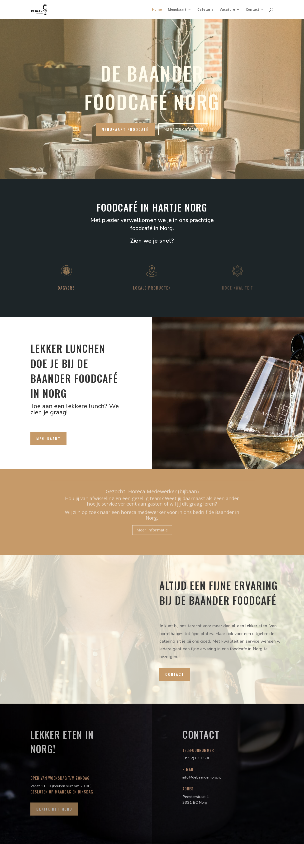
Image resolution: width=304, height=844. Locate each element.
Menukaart (177, 10)
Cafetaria (205, 10)
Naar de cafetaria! (183, 129)
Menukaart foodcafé (125, 129)
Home (157, 10)
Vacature (227, 10)
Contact (252, 10)
